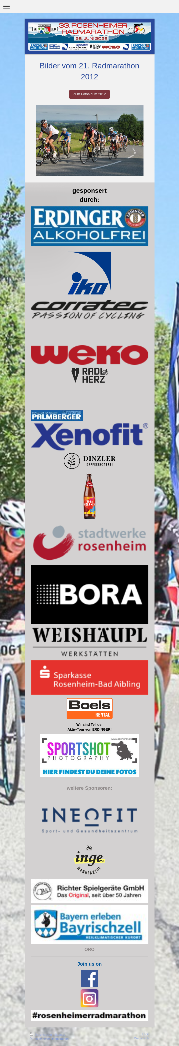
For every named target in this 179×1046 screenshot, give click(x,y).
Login (145, 1034)
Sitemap (59, 1034)
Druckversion (41, 1034)
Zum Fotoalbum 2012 (89, 94)
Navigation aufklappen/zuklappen (89, 6)
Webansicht (141, 1038)
